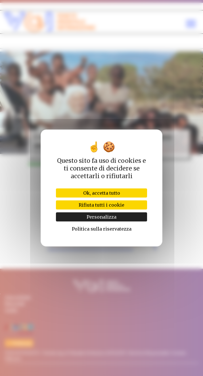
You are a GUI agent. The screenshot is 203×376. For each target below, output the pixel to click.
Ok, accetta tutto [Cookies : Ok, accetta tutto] (101, 193)
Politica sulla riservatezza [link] (101, 229)
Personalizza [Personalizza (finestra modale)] (101, 217)
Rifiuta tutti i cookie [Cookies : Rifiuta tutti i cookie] (101, 205)
